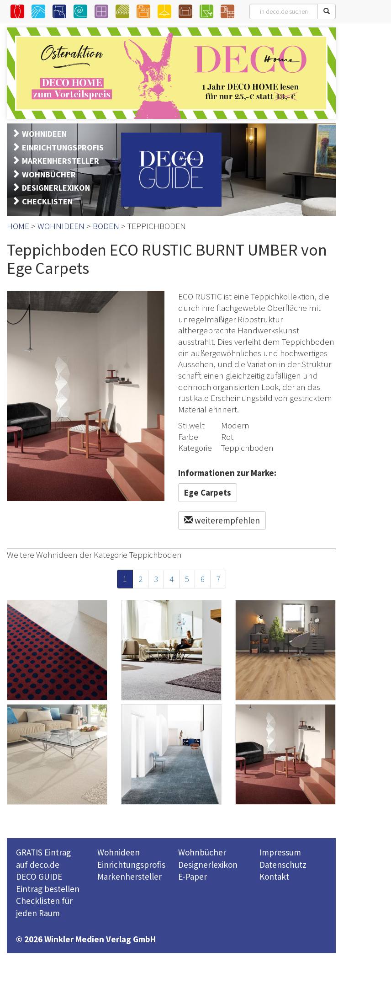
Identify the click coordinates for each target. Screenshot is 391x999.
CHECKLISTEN (47, 201)
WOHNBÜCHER (49, 174)
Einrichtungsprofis (131, 864)
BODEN (106, 225)
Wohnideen (118, 852)
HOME (18, 225)
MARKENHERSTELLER (60, 160)
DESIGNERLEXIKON (56, 187)
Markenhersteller (129, 876)
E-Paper (192, 876)
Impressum (280, 852)
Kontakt (274, 876)
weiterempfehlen (222, 520)
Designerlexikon (208, 864)
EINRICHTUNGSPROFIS (63, 147)
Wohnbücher (202, 852)
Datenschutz (282, 864)
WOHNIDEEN (44, 133)
